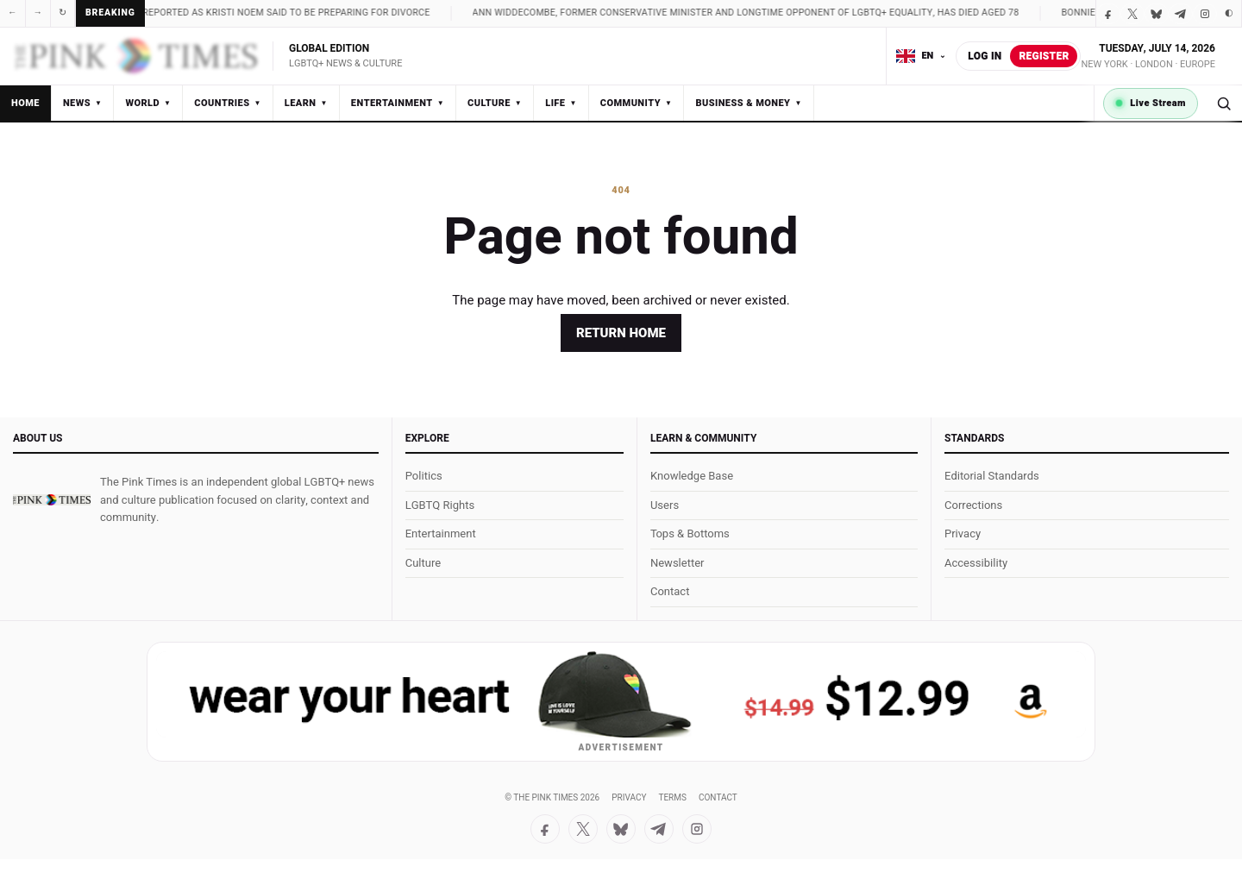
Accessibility (975, 563)
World (148, 103)
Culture (494, 103)
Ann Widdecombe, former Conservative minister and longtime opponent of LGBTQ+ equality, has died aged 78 (769, 12)
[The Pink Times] (52, 500)
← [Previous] (12, 12)
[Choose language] (921, 56)
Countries (227, 103)
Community (636, 103)
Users (664, 505)
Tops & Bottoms (690, 533)
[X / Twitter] (1132, 13)
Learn (306, 103)
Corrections (973, 505)
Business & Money (748, 103)
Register (1044, 56)
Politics (423, 476)
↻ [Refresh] (62, 12)
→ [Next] (38, 12)
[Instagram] (1205, 13)
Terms (672, 798)
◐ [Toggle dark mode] (1229, 12)
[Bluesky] (1157, 13)
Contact (669, 591)
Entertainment (397, 103)
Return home (621, 332)
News (82, 103)
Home (25, 103)
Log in (984, 56)
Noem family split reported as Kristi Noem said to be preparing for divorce (264, 12)
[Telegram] (1181, 13)
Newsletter (677, 563)
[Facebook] (1108, 13)
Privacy (962, 533)
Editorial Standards (991, 476)
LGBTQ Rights (439, 505)
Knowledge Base (691, 476)
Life (561, 103)
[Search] (1223, 103)
